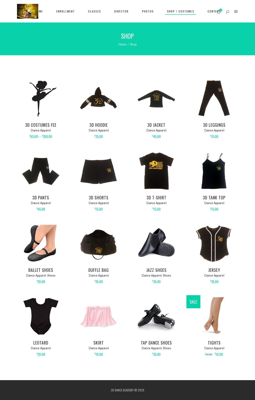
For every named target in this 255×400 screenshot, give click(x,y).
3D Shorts (98, 197)
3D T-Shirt (156, 197)
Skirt (99, 343)
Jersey (214, 270)
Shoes (51, 275)
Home (122, 44)
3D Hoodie (98, 125)
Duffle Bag (98, 270)
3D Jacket (156, 125)
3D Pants (40, 197)
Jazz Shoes (156, 270)
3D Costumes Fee (40, 125)
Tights (214, 343)
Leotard (40, 343)
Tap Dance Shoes (156, 343)
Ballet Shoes (40, 270)
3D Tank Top (214, 197)
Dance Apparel (41, 130)
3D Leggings (214, 125)
